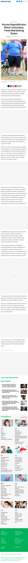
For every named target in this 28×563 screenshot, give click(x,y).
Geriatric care (4, 464)
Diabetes (17, 439)
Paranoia (17, 488)
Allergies (3, 435)
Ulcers (16, 512)
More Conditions (23, 417)
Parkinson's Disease (19, 491)
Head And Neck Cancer (6, 471)
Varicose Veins (18, 515)
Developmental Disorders (21, 438)
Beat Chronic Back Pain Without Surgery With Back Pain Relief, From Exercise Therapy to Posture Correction (10, 403)
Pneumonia (17, 495)
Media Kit (17, 538)
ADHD (2, 432)
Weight (16, 518)
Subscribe (3, 541)
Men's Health (4, 490)
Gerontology (4, 466)
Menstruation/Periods (6, 494)
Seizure (2, 515)
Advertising (3, 543)
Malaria (2, 487)
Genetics (3, 461)
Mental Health (4, 495)
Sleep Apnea (4, 524)
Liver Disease (18, 466)
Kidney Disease (18, 459)
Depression (17, 435)
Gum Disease (4, 469)
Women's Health (19, 519)
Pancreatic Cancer (19, 487)
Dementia (17, 430)
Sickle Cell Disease (5, 519)
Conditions (6, 417)
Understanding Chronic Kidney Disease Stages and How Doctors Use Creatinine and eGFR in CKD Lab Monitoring (10, 408)
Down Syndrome (19, 443)
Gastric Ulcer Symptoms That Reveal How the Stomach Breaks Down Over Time (10, 397)
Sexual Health (4, 518)
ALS (1, 436)
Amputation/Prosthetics (6, 439)
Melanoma (3, 488)
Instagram (17, 547)
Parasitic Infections (19, 490)
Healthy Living (18, 531)
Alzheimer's (3, 438)
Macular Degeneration (6, 485)
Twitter (2, 548)
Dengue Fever (18, 432)
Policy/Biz (14, 22)
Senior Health (4, 516)
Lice (16, 464)
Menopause (3, 492)
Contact (3, 540)
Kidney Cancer (18, 457)
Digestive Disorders (19, 442)
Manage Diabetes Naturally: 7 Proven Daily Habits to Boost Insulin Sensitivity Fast (10, 391)
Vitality (2, 531)
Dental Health (18, 433)
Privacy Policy (18, 541)
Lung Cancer (18, 470)
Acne (2, 430)
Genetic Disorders (5, 460)
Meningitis (3, 491)
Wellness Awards (19, 533)
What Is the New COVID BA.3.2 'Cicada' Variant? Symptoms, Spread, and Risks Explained (9, 385)
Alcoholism (3, 433)
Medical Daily (6, 1)
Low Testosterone (19, 469)
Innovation (3, 534)
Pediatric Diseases (19, 492)
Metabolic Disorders (5, 498)
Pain (16, 485)
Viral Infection (18, 516)
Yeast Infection (18, 521)
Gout (2, 467)
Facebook (3, 547)
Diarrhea (17, 440)
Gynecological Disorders (6, 470)
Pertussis (17, 494)
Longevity (17, 467)
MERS (2, 497)
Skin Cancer (4, 521)
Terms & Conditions (19, 540)
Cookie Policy (18, 543)
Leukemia (17, 463)
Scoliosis (3, 514)
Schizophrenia (4, 512)
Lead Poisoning (18, 461)
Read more (17, 560)
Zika (16, 522)
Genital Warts (4, 463)
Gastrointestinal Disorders (4, 458)
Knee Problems (18, 460)
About (2, 538)
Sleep (2, 522)
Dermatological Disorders (21, 436)
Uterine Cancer (18, 514)
